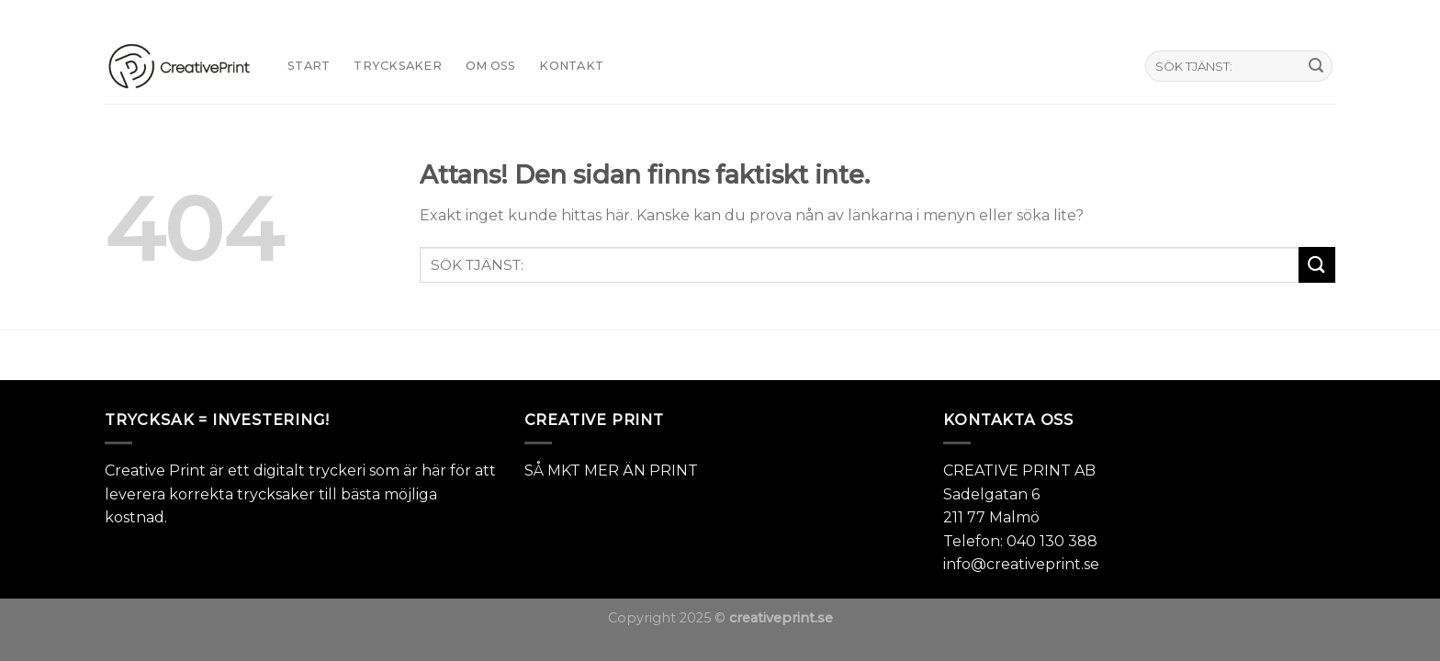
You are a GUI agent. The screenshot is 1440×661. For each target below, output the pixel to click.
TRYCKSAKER (398, 66)
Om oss (491, 66)
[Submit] (1316, 66)
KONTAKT (571, 66)
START (308, 66)
